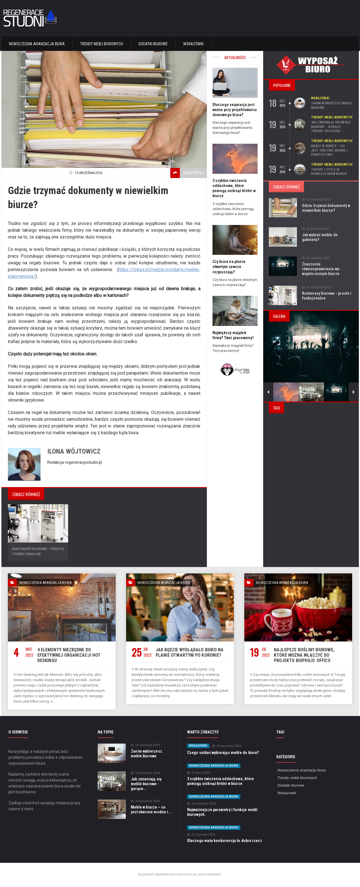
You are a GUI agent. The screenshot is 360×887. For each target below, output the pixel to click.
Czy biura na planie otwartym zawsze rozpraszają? (229, 266)
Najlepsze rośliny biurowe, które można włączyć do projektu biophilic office (310, 655)
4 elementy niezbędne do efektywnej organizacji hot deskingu (68, 655)
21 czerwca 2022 (201, 834)
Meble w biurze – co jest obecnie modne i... (151, 809)
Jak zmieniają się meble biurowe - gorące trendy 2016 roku (332, 126)
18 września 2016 (145, 745)
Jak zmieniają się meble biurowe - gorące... (151, 781)
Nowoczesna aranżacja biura (37, 44)
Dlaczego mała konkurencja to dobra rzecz (223, 840)
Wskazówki (193, 44)
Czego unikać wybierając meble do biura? (222, 752)
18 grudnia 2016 (315, 228)
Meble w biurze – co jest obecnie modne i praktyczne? (332, 150)
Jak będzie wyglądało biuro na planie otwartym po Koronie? (188, 652)
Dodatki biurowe (153, 44)
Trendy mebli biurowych (101, 44)
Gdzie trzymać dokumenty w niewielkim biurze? (325, 208)
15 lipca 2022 (198, 772)
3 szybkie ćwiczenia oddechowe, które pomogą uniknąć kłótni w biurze (219, 781)
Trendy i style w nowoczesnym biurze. (329, 172)
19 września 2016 (316, 199)
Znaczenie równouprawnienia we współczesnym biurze (327, 266)
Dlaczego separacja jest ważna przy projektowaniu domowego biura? (234, 109)
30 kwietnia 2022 (316, 258)
